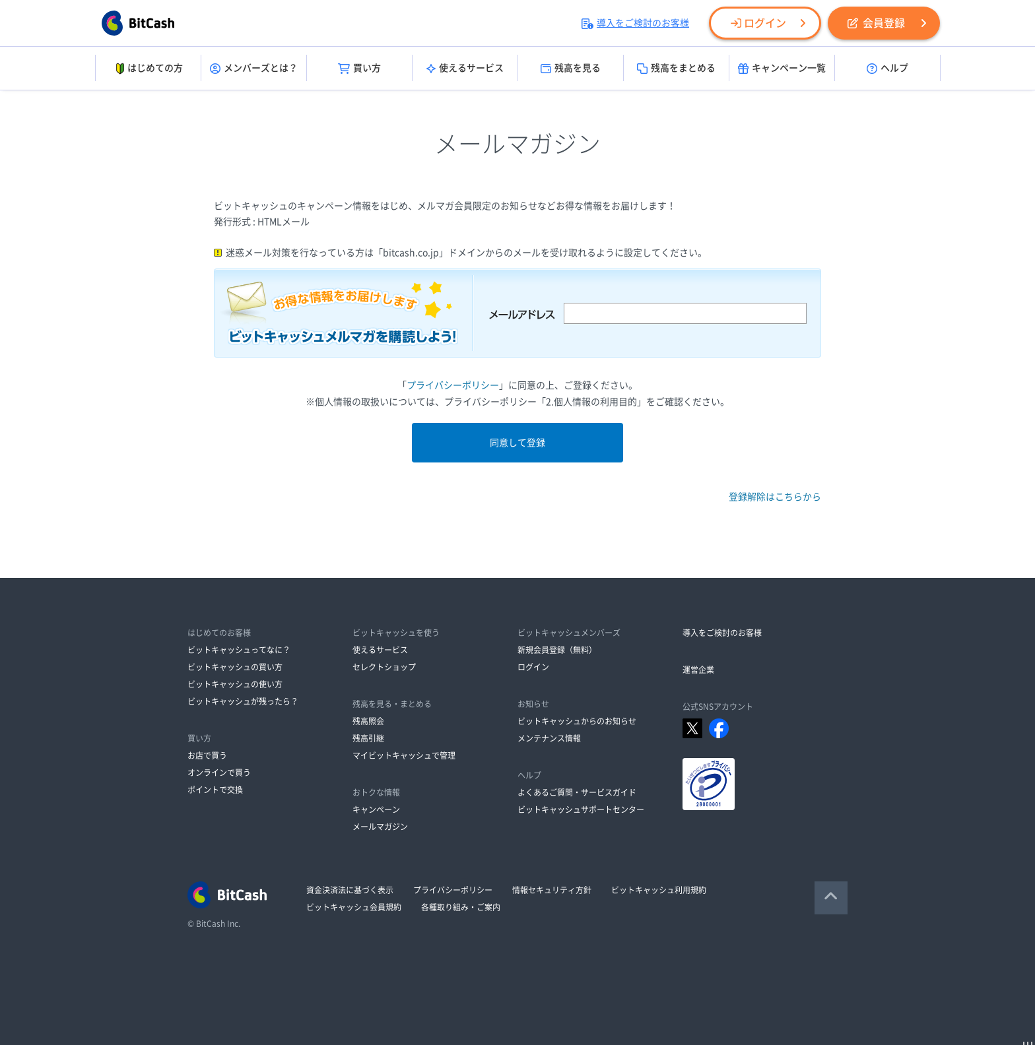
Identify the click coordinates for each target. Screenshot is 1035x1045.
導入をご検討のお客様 (635, 23)
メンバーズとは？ (254, 68)
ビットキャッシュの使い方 (235, 684)
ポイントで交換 (215, 790)
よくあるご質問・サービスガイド (577, 792)
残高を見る (571, 68)
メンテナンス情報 (549, 738)
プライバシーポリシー (453, 385)
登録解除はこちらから (775, 496)
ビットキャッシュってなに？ (238, 650)
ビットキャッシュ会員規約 (353, 907)
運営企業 (698, 670)
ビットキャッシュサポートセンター (581, 809)
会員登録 (876, 23)
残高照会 (368, 721)
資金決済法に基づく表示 (349, 890)
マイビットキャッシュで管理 (403, 755)
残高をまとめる (676, 68)
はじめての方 (148, 68)
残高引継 (368, 738)
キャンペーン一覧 (782, 68)
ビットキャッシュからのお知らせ (577, 721)
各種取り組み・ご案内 (460, 907)
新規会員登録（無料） (557, 650)
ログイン (758, 23)
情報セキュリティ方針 (551, 890)
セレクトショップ (384, 667)
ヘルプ (887, 68)
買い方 (359, 68)
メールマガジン (380, 827)
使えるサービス (465, 68)
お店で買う (207, 755)
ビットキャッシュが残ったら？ (242, 701)
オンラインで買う (219, 772)
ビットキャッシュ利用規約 (658, 890)
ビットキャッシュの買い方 (235, 667)
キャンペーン (376, 809)
